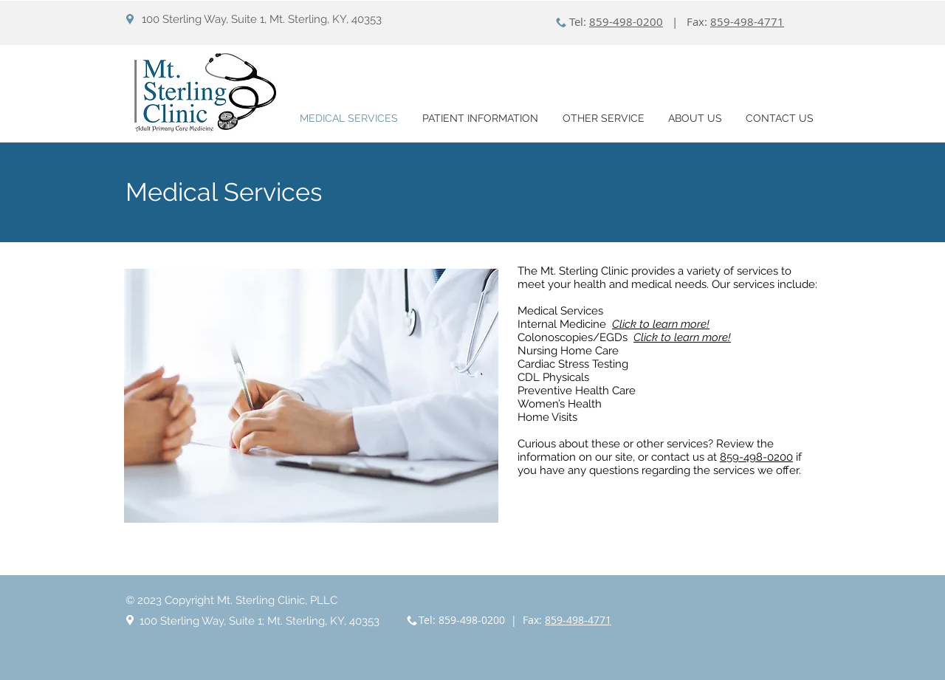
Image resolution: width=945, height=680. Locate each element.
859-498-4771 (747, 21)
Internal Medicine (565, 324)
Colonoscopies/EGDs (575, 337)
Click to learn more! (682, 337)
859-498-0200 (626, 21)
